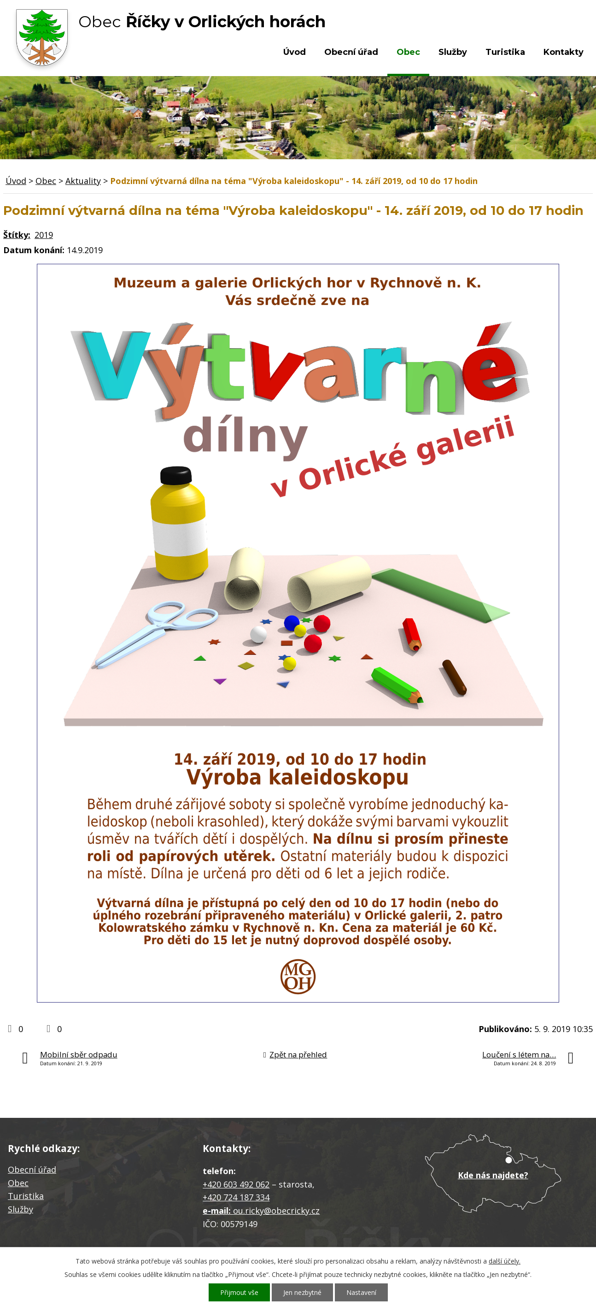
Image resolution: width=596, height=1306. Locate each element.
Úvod (294, 52)
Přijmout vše (239, 1292)
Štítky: (16, 234)
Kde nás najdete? (493, 1175)
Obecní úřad (351, 52)
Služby (452, 52)
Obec (408, 52)
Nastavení (361, 1292)
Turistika (505, 52)
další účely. (504, 1261)
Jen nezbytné (302, 1292)
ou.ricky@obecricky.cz (276, 1210)
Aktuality (83, 180)
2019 (44, 234)
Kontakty (563, 52)
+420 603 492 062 (236, 1184)
